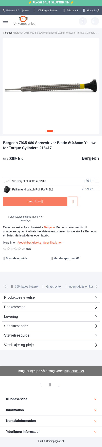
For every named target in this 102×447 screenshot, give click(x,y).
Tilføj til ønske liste (73, 201)
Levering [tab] (11, 316)
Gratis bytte (53, 286)
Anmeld (27, 248)
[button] (50, 131)
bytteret (26, 286)
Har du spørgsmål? (67, 258)
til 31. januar (17, 10)
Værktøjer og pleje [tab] (19, 345)
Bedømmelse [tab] (14, 307)
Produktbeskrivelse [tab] (19, 297)
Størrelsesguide (16, 258)
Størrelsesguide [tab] (16, 335)
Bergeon (90, 158)
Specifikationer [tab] (16, 326)
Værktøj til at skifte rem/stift (24, 181)
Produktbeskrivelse (29, 242)
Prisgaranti (72, 10)
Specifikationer (52, 242)
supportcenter (74, 371)
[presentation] (4, 10)
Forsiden (8, 32)
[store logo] (24, 20)
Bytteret (48, 10)
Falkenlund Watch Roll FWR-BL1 (28, 189)
